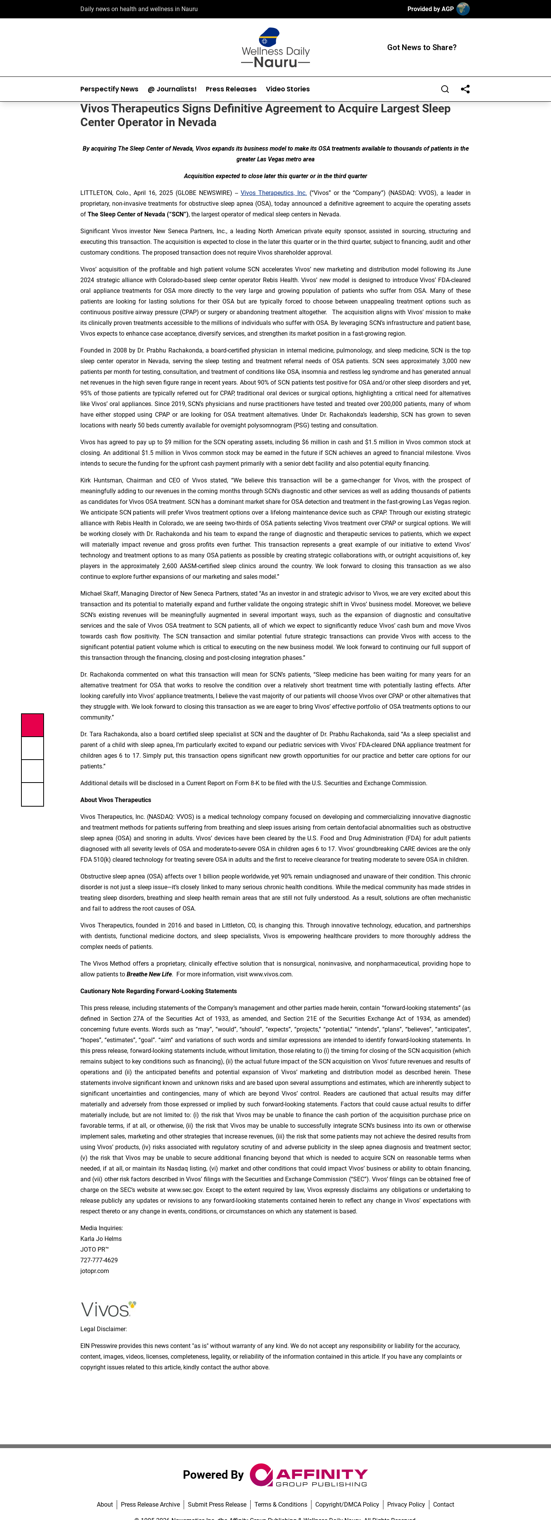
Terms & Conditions (280, 1504)
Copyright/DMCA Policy (347, 1504)
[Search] (445, 89)
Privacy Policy (406, 1504)
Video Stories (288, 89)
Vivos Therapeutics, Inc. (274, 192)
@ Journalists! (172, 89)
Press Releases (231, 89)
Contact (443, 1504)
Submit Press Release (217, 1504)
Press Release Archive (150, 1504)
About (105, 1504)
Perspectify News (109, 89)
